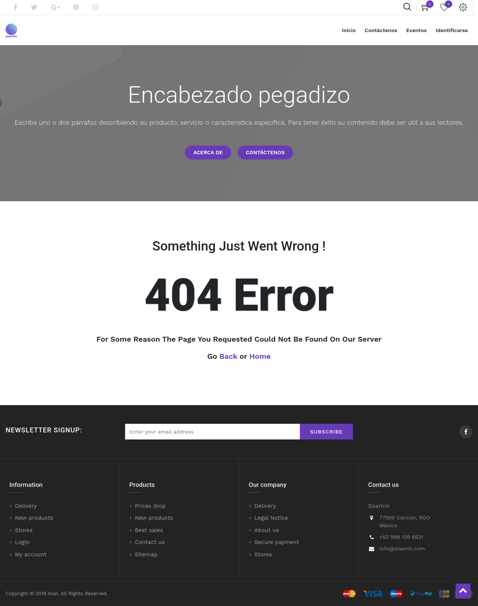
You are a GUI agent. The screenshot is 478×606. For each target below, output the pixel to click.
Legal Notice (271, 518)
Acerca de (208, 152)
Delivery (26, 506)
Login (22, 542)
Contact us (150, 542)
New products (34, 518)
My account (30, 554)
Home (260, 356)
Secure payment (276, 542)
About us (266, 530)
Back (229, 356)
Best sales (149, 530)
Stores (23, 530)
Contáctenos (265, 152)
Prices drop (150, 506)
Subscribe (326, 432)
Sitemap (146, 554)
